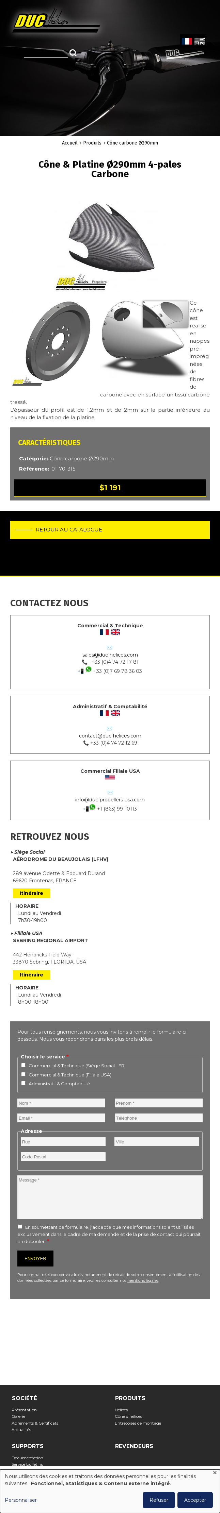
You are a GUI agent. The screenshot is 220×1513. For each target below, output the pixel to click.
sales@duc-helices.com (110, 655)
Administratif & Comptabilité (59, 1083)
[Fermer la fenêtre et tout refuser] (215, 1473)
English (198, 41)
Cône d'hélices (130, 1416)
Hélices (123, 1409)
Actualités (23, 1429)
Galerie (20, 1416)
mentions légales (142, 1280)
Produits (92, 143)
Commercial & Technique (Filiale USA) (70, 1074)
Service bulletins (29, 1464)
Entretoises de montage (140, 1423)
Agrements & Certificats (37, 1423)
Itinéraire (31, 893)
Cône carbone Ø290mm (132, 143)
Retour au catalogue (69, 529)
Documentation (29, 1457)
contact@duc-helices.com (110, 736)
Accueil (70, 143)
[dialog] (110, 1491)
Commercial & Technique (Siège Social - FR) (77, 1065)
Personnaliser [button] (21, 1500)
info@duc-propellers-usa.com (110, 800)
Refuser (159, 1500)
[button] (110, 243)
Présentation (26, 1409)
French (187, 41)
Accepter (195, 1500)
